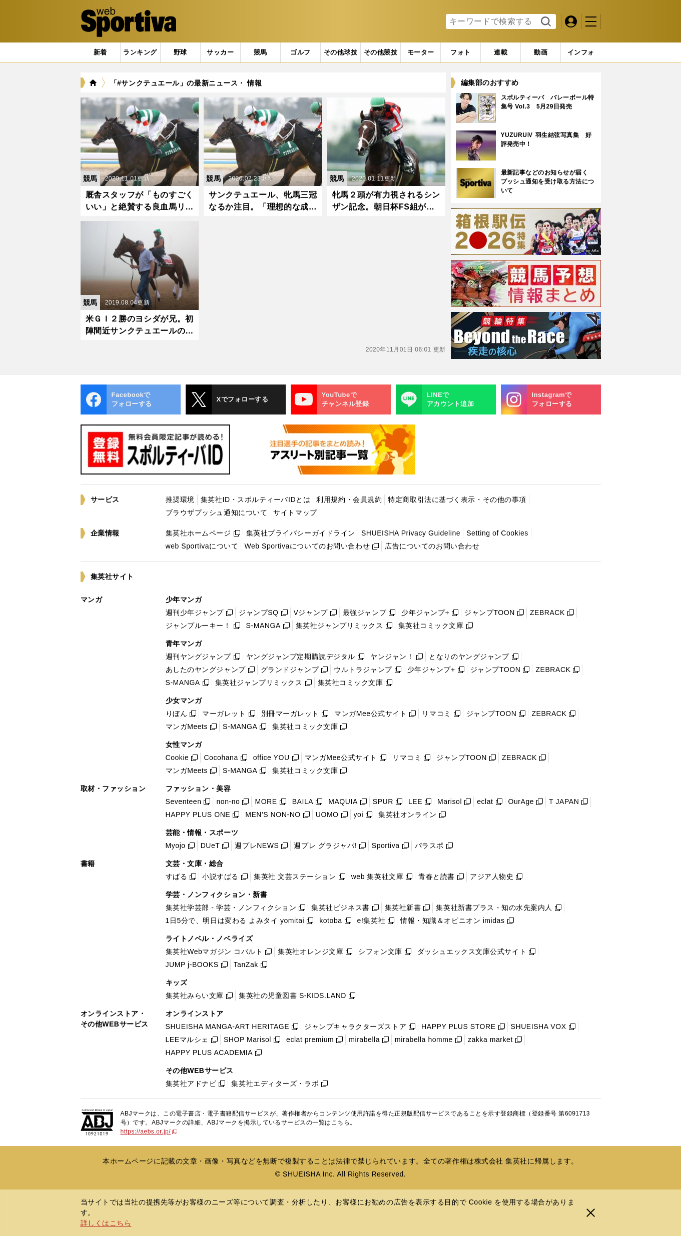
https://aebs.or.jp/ (149, 1131)
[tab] (180, 52)
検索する (544, 22)
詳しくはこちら (106, 1223)
